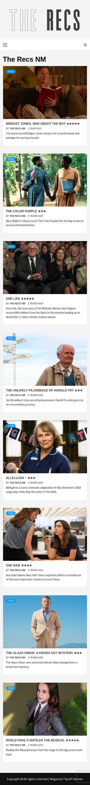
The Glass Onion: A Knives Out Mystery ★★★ (44, 653)
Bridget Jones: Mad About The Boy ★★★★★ (43, 123)
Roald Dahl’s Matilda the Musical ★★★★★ (42, 740)
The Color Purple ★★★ (26, 211)
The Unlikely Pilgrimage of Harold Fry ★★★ (44, 390)
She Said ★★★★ (19, 565)
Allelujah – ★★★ (20, 478)
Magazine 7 (57, 779)
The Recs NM (18, 128)
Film (10, 71)
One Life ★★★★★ (20, 298)
